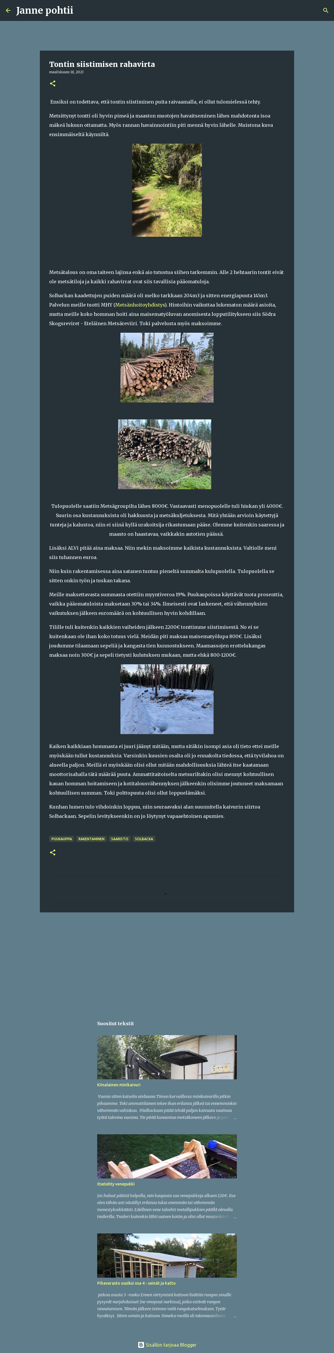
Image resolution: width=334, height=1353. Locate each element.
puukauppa (61, 839)
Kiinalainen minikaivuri (119, 1085)
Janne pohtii (44, 10)
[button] (52, 84)
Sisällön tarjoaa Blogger (167, 1344)
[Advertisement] (167, 962)
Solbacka (144, 839)
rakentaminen (91, 839)
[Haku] (81, 10)
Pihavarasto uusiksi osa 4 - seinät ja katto (136, 1283)
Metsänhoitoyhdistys (140, 305)
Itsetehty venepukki (116, 1184)
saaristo (119, 839)
